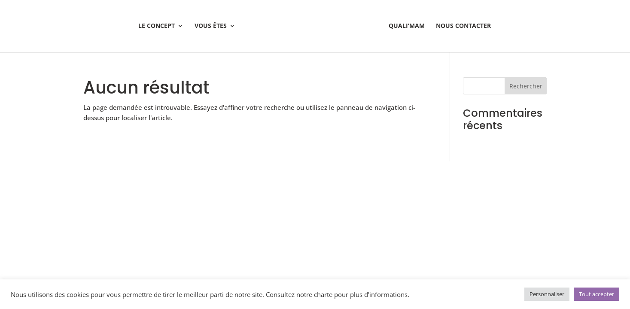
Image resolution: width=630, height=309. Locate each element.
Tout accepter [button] (596, 294)
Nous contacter (463, 26)
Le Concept (156, 26)
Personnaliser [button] (547, 294)
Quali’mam (407, 26)
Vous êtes (211, 26)
